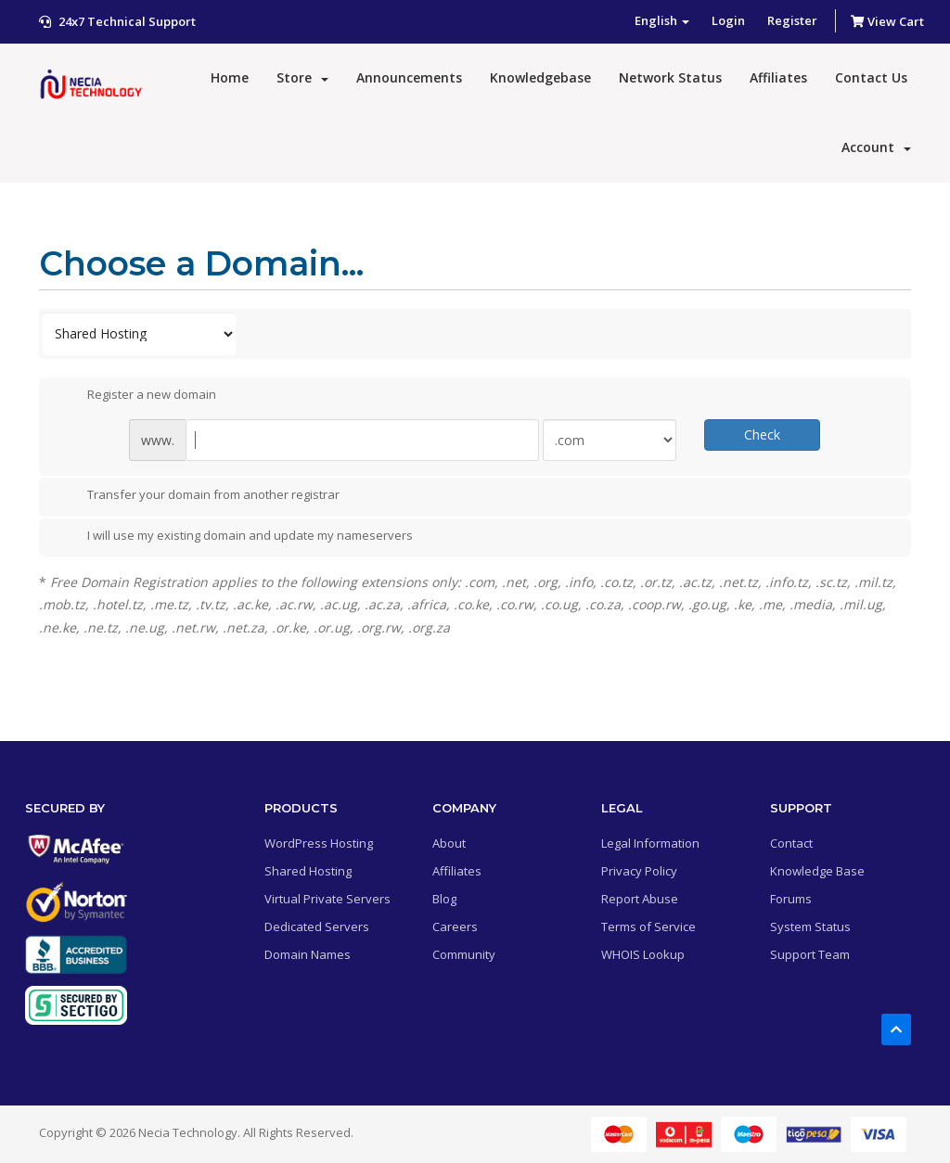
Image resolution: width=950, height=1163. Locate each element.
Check (762, 434)
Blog (444, 898)
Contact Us (871, 77)
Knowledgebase (540, 77)
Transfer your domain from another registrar (199, 496)
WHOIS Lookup (643, 954)
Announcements (409, 77)
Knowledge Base (817, 871)
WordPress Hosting (318, 843)
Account (876, 147)
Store (302, 77)
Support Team (810, 954)
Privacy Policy (639, 871)
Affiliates (778, 77)
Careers (455, 926)
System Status (810, 926)
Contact (791, 843)
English (662, 20)
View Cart (887, 21)
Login (728, 20)
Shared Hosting (308, 871)
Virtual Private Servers (327, 898)
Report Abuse (639, 898)
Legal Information (650, 843)
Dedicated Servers (316, 926)
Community (463, 954)
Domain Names (307, 954)
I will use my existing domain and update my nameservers (235, 537)
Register (792, 20)
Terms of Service (648, 926)
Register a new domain (137, 395)
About (449, 843)
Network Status (670, 77)
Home (230, 77)
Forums (791, 898)
